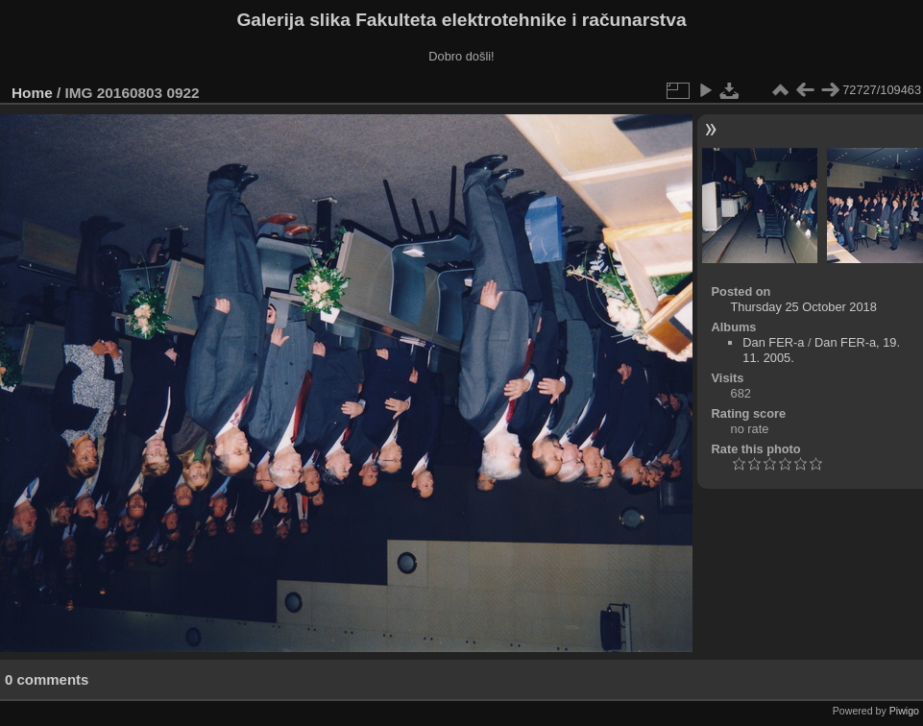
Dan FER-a (773, 342)
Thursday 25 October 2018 (804, 307)
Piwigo (904, 710)
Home (32, 93)
